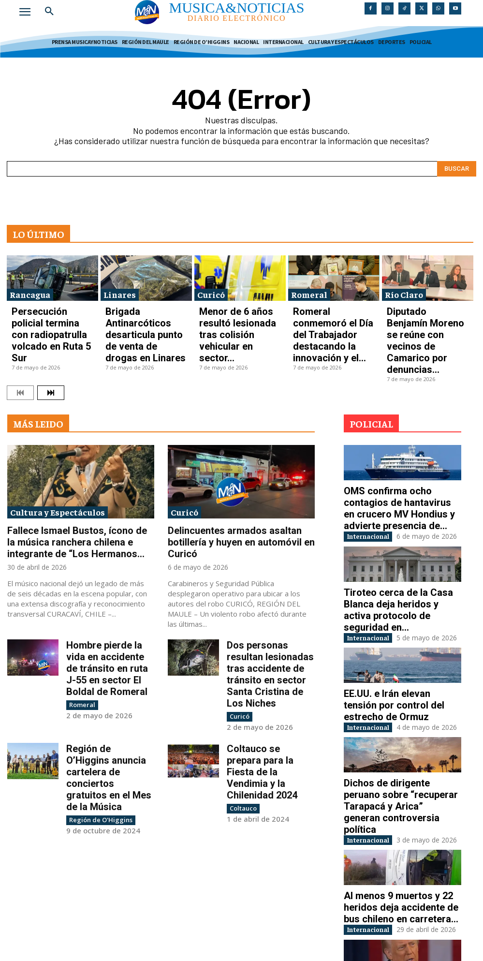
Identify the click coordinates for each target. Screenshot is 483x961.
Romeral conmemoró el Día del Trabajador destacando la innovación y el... (333, 309)
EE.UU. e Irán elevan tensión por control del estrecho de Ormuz (398, 620)
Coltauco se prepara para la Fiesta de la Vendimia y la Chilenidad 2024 (270, 656)
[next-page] (50, 337)
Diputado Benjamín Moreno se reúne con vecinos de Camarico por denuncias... (426, 309)
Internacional (376, 461)
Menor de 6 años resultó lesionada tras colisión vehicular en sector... (231, 309)
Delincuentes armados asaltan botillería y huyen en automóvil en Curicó (238, 478)
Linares (119, 289)
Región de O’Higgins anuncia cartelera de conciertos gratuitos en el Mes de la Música (106, 660)
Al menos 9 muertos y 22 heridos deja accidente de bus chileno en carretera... (401, 807)
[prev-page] (20, 337)
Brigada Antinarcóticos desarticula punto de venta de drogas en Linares (144, 309)
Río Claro (404, 289)
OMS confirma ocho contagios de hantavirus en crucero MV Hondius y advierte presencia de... (402, 442)
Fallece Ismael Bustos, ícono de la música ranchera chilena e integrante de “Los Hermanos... (78, 482)
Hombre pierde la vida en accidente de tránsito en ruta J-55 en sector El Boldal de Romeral (109, 583)
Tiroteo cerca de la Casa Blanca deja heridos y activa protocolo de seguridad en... (402, 533)
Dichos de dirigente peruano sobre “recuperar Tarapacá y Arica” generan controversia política (393, 712)
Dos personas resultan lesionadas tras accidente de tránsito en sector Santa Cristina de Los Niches (268, 588)
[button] (49, 11)
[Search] (456, 163)
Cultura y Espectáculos (57, 456)
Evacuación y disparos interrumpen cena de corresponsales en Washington (397, 899)
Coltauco (242, 676)
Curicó (211, 289)
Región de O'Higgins (97, 685)
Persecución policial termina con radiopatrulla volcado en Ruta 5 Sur (50, 309)
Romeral (309, 289)
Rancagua (30, 289)
